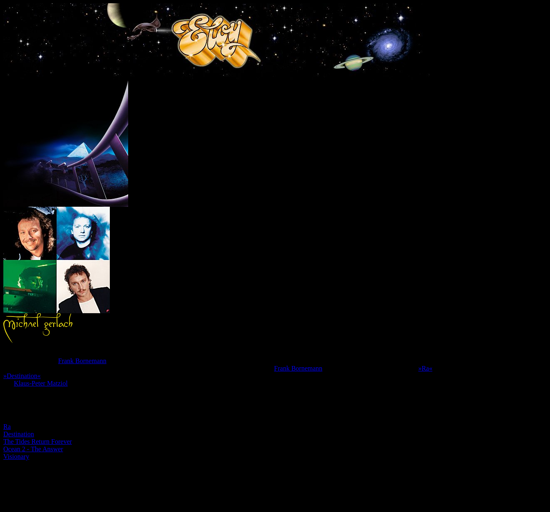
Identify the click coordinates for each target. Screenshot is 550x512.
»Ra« (425, 368)
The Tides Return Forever (37, 441)
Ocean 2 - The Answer (33, 449)
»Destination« (22, 375)
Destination (18, 434)
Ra (7, 426)
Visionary (16, 456)
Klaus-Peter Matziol (40, 383)
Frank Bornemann (82, 360)
